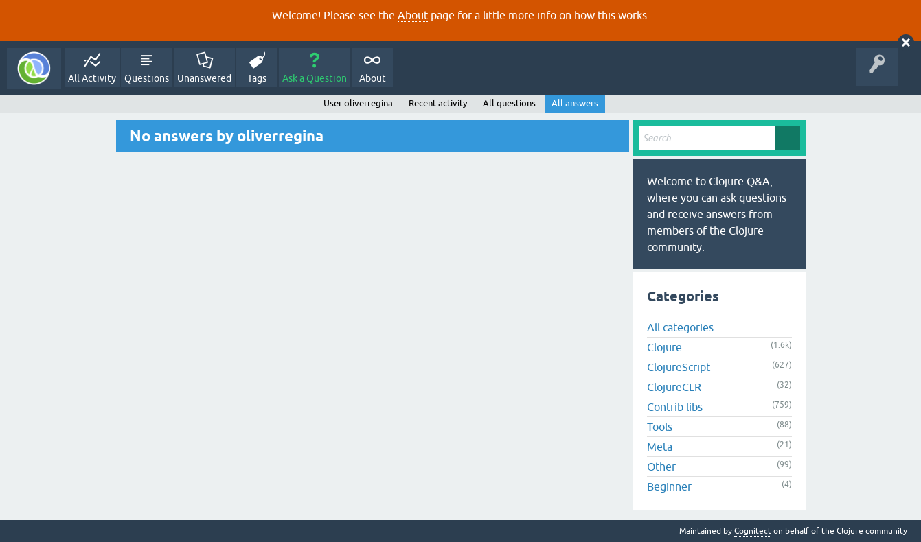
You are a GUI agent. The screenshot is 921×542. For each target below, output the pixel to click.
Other (661, 466)
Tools (659, 427)
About (413, 15)
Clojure (664, 347)
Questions (146, 78)
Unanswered (204, 78)
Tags (256, 78)
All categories (680, 327)
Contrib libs (675, 407)
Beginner (669, 486)
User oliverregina (358, 103)
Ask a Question (314, 78)
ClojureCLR (674, 387)
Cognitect (752, 531)
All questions (509, 103)
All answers (575, 103)
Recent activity (438, 103)
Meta (659, 446)
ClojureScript (678, 367)
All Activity (92, 78)
